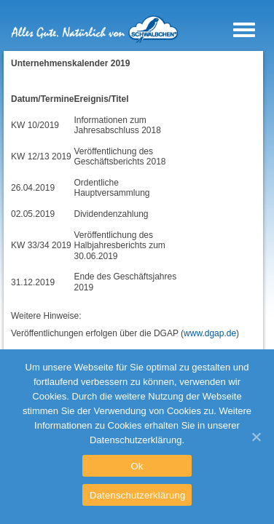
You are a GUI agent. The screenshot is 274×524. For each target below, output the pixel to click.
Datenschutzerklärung (137, 495)
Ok (136, 466)
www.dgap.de (210, 333)
